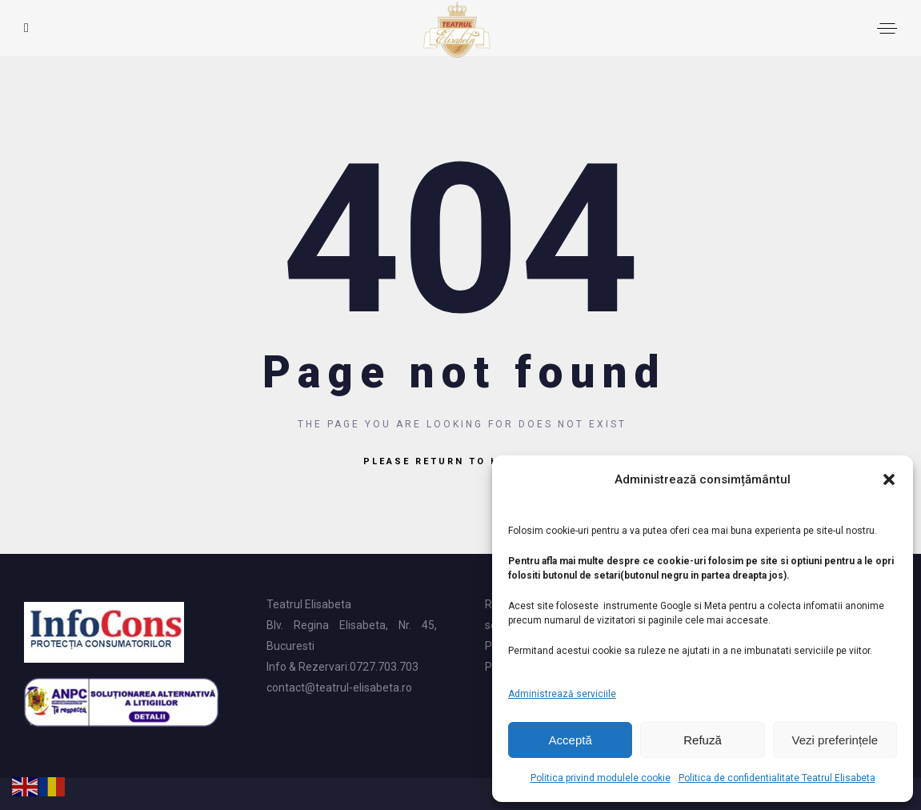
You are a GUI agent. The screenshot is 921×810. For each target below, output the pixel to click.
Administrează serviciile (562, 694)
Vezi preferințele (835, 740)
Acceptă (570, 740)
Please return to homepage (460, 461)
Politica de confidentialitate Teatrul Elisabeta (777, 778)
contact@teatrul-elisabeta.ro (339, 687)
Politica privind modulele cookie (601, 778)
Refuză (702, 740)
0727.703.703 (384, 666)
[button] (889, 479)
